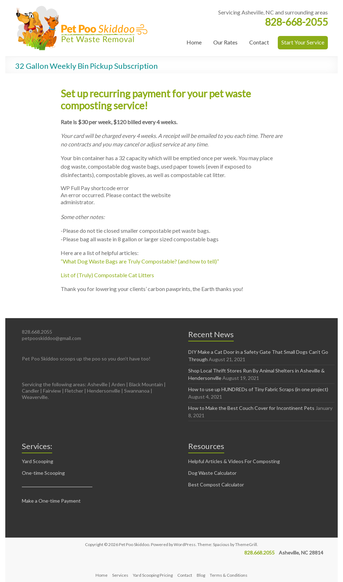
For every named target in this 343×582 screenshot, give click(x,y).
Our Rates (225, 42)
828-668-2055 (296, 22)
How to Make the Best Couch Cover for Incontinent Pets (251, 408)
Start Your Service (302, 42)
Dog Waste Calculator (212, 473)
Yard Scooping (37, 461)
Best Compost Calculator (216, 484)
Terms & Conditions (228, 575)
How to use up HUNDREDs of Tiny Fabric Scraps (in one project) (258, 389)
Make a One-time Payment (51, 501)
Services (120, 575)
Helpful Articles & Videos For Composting (234, 461)
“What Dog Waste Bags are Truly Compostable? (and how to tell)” (140, 261)
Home (194, 42)
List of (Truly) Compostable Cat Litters (107, 275)
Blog (201, 575)
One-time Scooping (43, 473)
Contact (259, 42)
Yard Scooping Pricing (153, 575)
